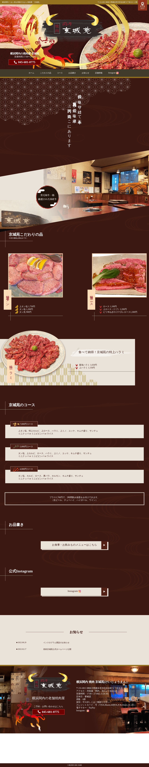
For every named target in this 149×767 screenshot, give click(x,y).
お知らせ (85, 73)
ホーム (31, 73)
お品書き (72, 73)
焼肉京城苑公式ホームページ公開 (57, 649)
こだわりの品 (45, 73)
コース (60, 73)
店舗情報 (98, 73)
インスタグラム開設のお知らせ (56, 643)
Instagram (113, 73)
